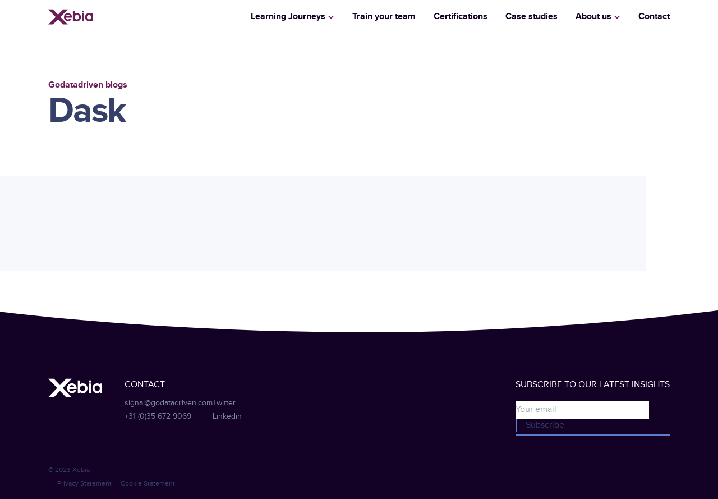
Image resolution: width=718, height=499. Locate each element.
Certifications (460, 16)
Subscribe (545, 425)
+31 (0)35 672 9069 (158, 416)
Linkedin (227, 416)
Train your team (384, 16)
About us (593, 16)
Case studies (531, 16)
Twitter (224, 403)
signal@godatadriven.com (169, 403)
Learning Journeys (288, 16)
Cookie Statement (148, 483)
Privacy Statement (84, 483)
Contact (654, 16)
